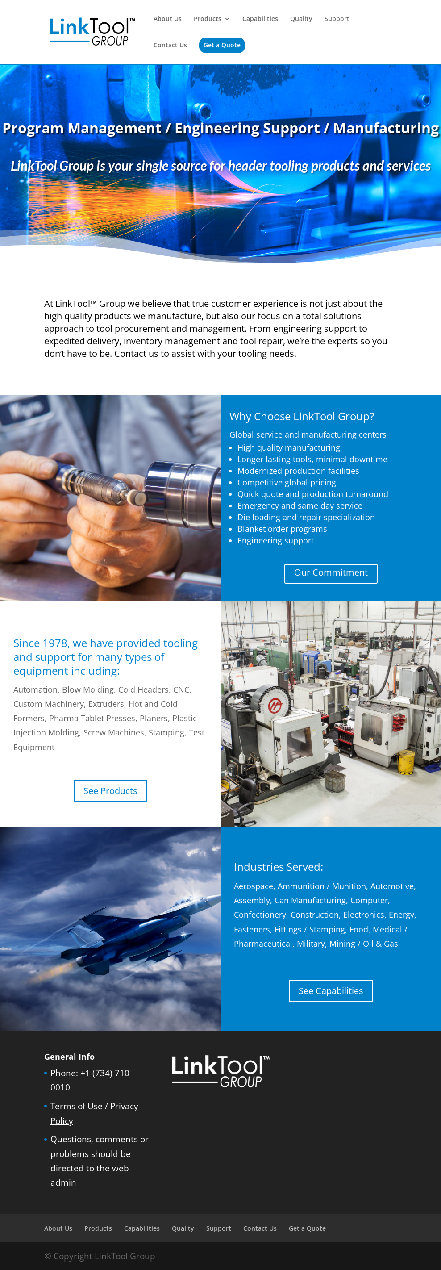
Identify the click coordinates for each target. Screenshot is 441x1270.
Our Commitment (331, 572)
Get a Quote (222, 45)
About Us (168, 19)
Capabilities (260, 19)
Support (337, 19)
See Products (110, 791)
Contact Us (170, 45)
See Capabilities (331, 991)
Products (207, 19)
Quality (301, 19)
